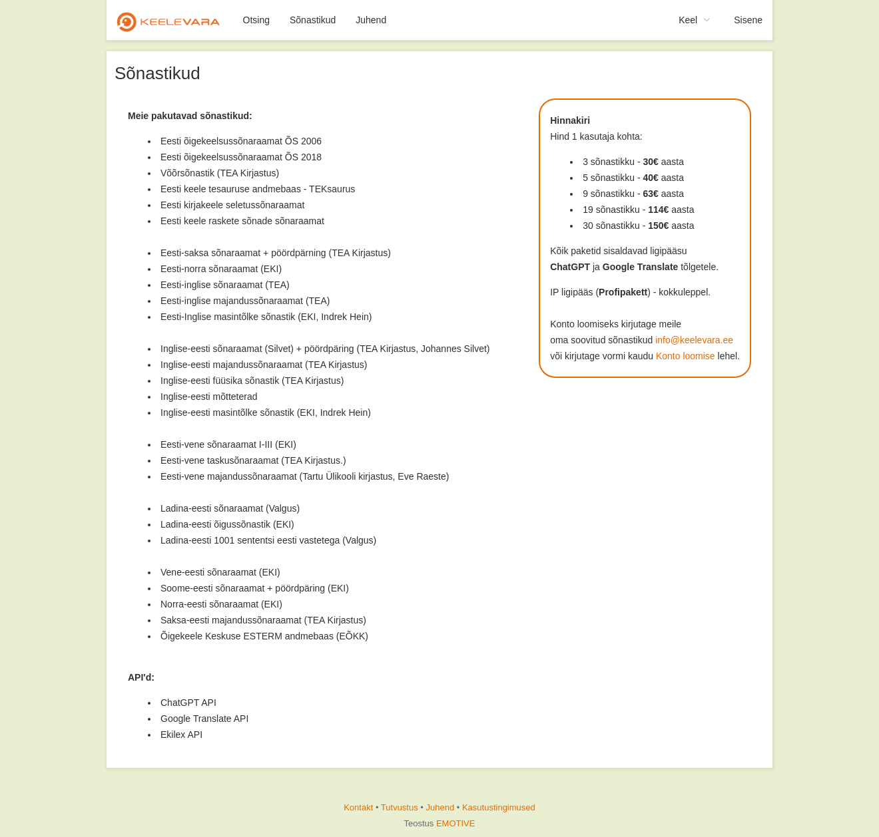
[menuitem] (170, 20)
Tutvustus (399, 807)
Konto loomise (685, 356)
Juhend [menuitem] (371, 20)
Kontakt (358, 807)
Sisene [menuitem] (748, 20)
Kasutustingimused (498, 807)
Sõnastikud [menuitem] (313, 20)
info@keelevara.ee (694, 340)
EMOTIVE (455, 823)
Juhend (440, 807)
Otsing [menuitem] (256, 20)
